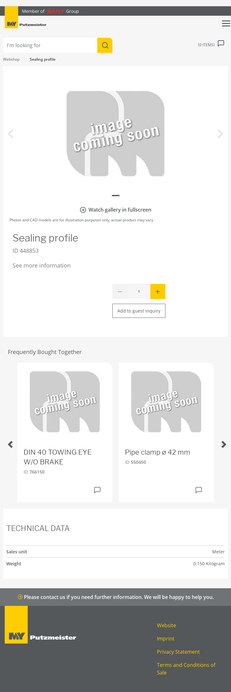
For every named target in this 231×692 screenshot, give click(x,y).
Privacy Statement (178, 651)
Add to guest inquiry (138, 311)
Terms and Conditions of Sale (186, 669)
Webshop (11, 59)
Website (166, 625)
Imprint (166, 638)
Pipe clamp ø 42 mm (157, 452)
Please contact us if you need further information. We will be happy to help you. (116, 597)
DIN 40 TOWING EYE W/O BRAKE (58, 457)
